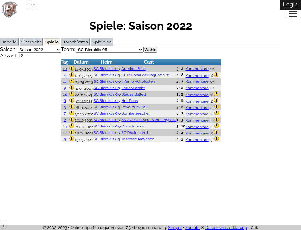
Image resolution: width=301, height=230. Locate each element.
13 (65, 126)
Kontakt (192, 227)
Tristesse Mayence (138, 139)
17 (65, 81)
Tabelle (9, 41)
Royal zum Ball (135, 107)
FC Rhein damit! (135, 132)
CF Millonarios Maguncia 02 (146, 75)
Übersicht (31, 41)
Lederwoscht (133, 88)
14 (65, 94)
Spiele (52, 41)
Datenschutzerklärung (226, 227)
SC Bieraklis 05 (107, 68)
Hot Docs (130, 100)
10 (65, 68)
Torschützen (75, 41)
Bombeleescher (136, 113)
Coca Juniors (133, 126)
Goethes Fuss (134, 68)
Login (32, 4)
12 (65, 132)
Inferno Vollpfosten (138, 81)
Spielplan (101, 41)
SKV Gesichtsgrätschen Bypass (149, 120)
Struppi (175, 227)
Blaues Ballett (134, 94)
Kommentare (197, 68)
